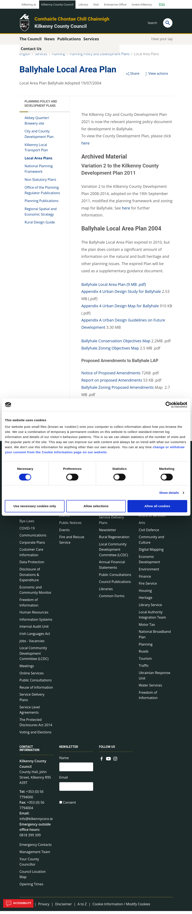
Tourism (145, 661)
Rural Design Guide (40, 225)
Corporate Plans (32, 545)
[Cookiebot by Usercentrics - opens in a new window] (168, 405)
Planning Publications (42, 203)
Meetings (27, 669)
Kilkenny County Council (57, 4)
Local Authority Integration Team (152, 617)
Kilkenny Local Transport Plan (36, 150)
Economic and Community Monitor (36, 593)
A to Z (82, 906)
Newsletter (107, 532)
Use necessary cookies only (34, 506)
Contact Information (30, 751)
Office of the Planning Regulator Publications (42, 193)
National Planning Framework (39, 172)
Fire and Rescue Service (71, 543)
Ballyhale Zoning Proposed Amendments (117, 390)
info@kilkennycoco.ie (36, 821)
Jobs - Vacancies (32, 643)
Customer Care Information (31, 555)
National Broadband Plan (155, 637)
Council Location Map (33, 877)
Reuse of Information (36, 690)
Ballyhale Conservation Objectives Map (115, 343)
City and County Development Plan (39, 137)
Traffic (144, 668)
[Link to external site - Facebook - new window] (101, 761)
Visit (96, 4)
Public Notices (70, 525)
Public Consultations (36, 683)
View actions (156, 76)
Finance (145, 579)
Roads (144, 654)
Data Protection (32, 565)
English (25, 57)
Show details (169, 492)
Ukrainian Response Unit (155, 678)
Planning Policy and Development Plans (99, 57)
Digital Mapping (151, 552)
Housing (145, 593)
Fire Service (148, 586)
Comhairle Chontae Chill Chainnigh (71, 19)
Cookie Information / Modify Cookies (121, 906)
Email (63, 781)
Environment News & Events (76, 516)
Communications (33, 538)
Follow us (107, 749)
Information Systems (36, 622)
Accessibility (18, 903)
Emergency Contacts (36, 847)
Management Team (35, 854)
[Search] (167, 23)
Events (64, 532)
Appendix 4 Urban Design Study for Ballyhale (121, 294)
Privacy (44, 906)
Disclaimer (63, 906)
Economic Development (149, 562)
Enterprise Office (115, 4)
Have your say (161, 41)
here (85, 146)
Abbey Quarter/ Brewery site (37, 123)
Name (64, 760)
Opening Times (31, 887)
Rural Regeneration (114, 540)
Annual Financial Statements (112, 568)
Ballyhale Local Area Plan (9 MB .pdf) (113, 287)
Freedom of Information (29, 605)
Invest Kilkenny (142, 4)
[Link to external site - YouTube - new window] (108, 761)
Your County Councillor (29, 864)
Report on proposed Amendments (111, 383)
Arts (142, 525)
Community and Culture (151, 543)
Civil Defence (149, 532)
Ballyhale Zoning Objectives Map (110, 350)
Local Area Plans (146, 57)
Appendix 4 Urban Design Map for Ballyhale (120, 308)
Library (83, 4)
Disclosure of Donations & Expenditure (30, 577)
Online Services (32, 676)
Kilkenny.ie (29, 4)
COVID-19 (27, 531)
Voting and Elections (36, 735)
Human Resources (34, 615)
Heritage (145, 600)
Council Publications (115, 584)
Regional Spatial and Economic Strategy (41, 214)
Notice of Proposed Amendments (111, 375)
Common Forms (112, 599)
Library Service (150, 607)
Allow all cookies (157, 506)
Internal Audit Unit (34, 629)
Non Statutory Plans (40, 182)
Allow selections (96, 506)
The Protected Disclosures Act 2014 (36, 725)
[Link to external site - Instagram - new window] (115, 761)
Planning (58, 57)
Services (41, 57)
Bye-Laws (27, 524)
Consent (69, 806)
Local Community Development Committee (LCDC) (34, 656)
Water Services (150, 688)
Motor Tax (147, 627)
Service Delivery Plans (32, 700)
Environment (149, 572)
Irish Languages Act (35, 636)
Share (132, 76)
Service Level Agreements (30, 713)
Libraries (106, 592)
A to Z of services (152, 518)
